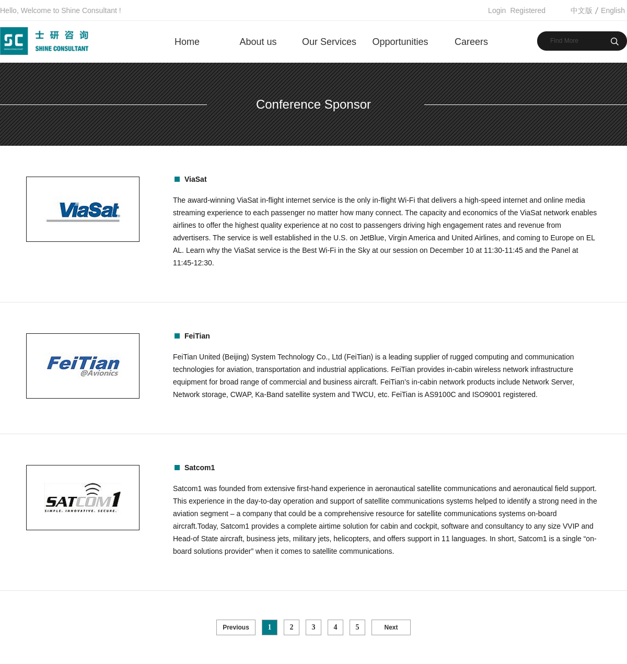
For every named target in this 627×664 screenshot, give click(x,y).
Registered (527, 10)
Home (187, 42)
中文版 (582, 10)
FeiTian (197, 336)
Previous (236, 627)
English (613, 10)
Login (497, 10)
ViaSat (195, 179)
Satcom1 (199, 467)
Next (391, 627)
